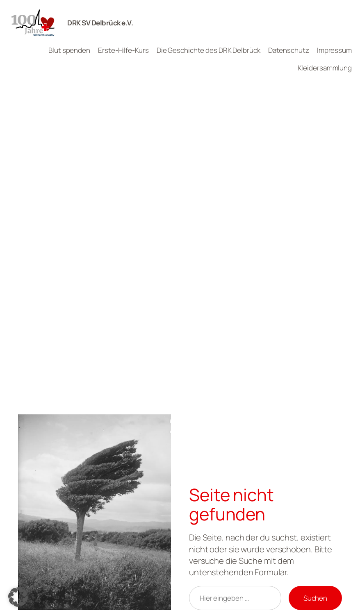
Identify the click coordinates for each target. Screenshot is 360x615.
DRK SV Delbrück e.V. (100, 22)
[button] (18, 597)
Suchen (315, 598)
